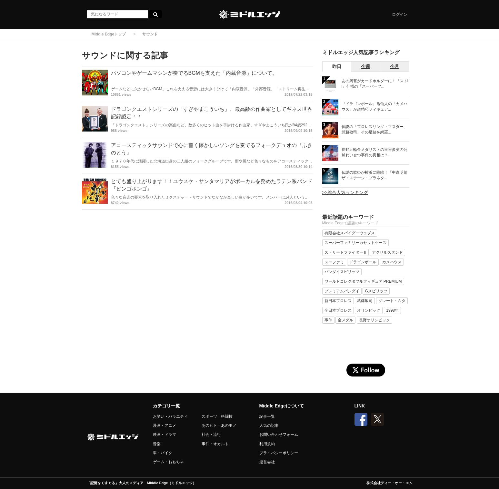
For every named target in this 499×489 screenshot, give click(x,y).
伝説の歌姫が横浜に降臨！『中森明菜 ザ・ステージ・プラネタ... (374, 175)
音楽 (157, 444)
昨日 (336, 66)
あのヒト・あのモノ (219, 425)
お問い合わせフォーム (278, 434)
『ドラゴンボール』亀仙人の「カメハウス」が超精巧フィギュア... (374, 107)
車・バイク (162, 453)
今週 (365, 66)
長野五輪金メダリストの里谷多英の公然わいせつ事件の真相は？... (374, 152)
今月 (394, 66)
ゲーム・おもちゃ (168, 462)
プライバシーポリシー (278, 453)
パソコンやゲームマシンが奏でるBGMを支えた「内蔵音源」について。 (194, 73)
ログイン (399, 14)
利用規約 (267, 444)
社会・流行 (211, 434)
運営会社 (267, 462)
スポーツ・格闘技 (217, 416)
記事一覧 (267, 416)
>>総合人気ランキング (345, 192)
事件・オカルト (215, 444)
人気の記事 (269, 425)
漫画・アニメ (164, 425)
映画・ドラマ (164, 434)
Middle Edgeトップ (109, 34)
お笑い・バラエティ (170, 416)
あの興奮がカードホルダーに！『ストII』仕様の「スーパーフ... (375, 84)
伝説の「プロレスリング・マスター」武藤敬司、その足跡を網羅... (374, 129)
